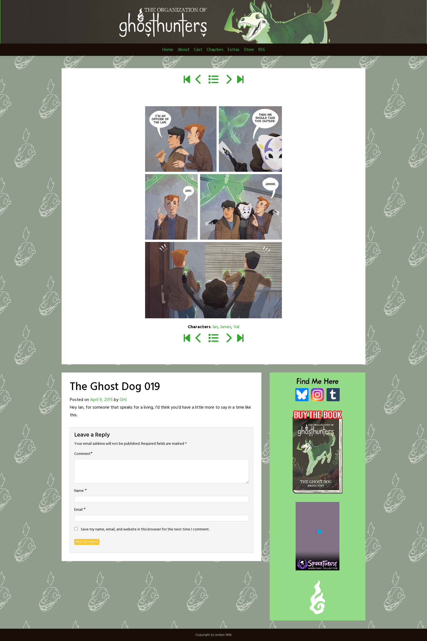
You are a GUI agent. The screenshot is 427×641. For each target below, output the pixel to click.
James (225, 327)
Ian (215, 327)
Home (167, 49)
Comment (82, 454)
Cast (198, 49)
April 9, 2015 (101, 399)
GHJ (123, 399)
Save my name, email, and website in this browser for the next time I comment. (145, 529)
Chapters (215, 49)
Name (79, 491)
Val (236, 327)
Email (78, 510)
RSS (261, 49)
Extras (234, 49)
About (183, 49)
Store (249, 49)
